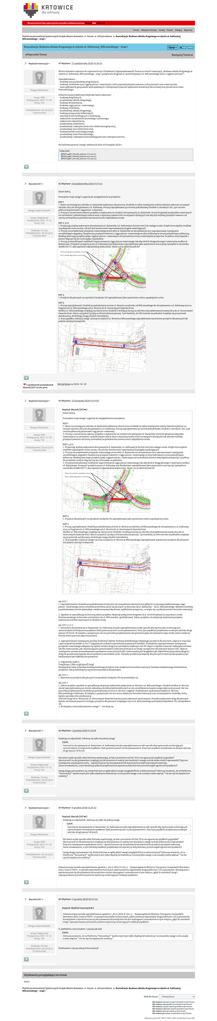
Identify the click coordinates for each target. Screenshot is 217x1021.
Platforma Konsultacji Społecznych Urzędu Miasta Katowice (52, 36)
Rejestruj (101, 23)
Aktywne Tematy (149, 30)
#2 (59, 183)
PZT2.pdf (67, 156)
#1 (59, 63)
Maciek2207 (35, 184)
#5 (59, 807)
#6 (59, 899)
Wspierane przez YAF (153, 1018)
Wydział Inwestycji (38, 63)
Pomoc (170, 30)
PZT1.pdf (67, 154)
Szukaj (162, 30)
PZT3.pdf (67, 159)
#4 (59, 730)
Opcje (171, 47)
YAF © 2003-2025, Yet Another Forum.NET (178, 1018)
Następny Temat (181, 55)
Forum (136, 30)
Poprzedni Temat (37, 54)
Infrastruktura (104, 36)
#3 (59, 400)
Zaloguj (88, 23)
